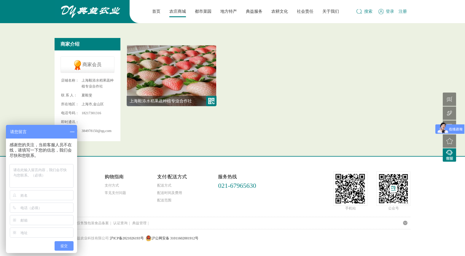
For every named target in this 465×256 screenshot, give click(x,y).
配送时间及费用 (169, 193)
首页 (156, 11)
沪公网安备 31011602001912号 (172, 238)
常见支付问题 (115, 193)
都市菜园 (203, 11)
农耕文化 (279, 11)
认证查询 (120, 223)
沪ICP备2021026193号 (127, 238)
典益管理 (139, 223)
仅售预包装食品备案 (93, 223)
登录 (390, 11)
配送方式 (164, 185)
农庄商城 (177, 11)
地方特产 (228, 11)
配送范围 (164, 200)
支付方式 (112, 185)
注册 (403, 11)
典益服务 (254, 11)
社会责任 (305, 11)
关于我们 (330, 11)
